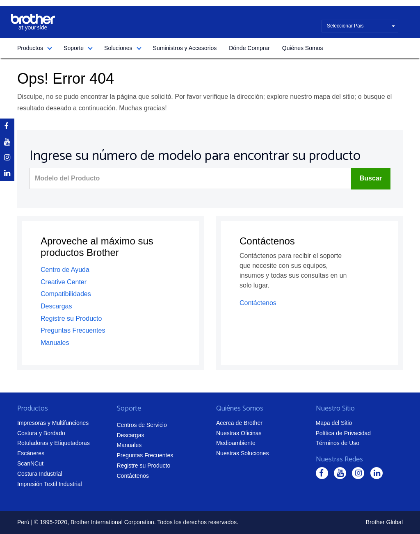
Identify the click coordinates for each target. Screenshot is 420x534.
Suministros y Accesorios (185, 48)
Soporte (74, 48)
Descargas (56, 306)
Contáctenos (258, 302)
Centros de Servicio (142, 425)
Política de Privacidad (343, 433)
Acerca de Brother (239, 423)
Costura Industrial (39, 473)
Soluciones (118, 48)
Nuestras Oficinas (238, 433)
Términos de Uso (338, 443)
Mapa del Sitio (334, 423)
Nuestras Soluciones (242, 453)
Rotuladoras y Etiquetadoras (53, 443)
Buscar (371, 178)
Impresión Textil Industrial (49, 484)
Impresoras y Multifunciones (53, 423)
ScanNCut (30, 463)
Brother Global (384, 522)
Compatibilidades (66, 293)
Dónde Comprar (249, 48)
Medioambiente (236, 443)
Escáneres (30, 453)
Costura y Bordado (41, 433)
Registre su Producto (71, 318)
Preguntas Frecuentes (73, 330)
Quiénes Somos (302, 48)
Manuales (55, 342)
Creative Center (64, 281)
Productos (30, 48)
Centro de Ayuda (65, 269)
